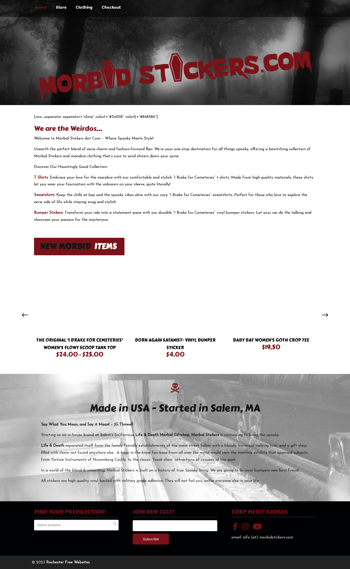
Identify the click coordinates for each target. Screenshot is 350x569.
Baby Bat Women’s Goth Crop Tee (271, 340)
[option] (79, 311)
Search (115, 523)
